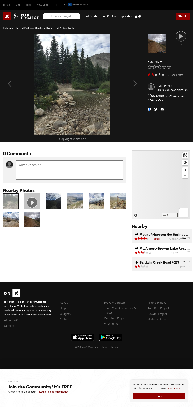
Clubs (63, 319)
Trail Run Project (158, 308)
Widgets (65, 314)
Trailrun (43, 4)
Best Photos (108, 16)
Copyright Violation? (72, 139)
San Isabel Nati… (44, 27)
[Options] (183, 212)
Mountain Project (115, 318)
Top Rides (125, 16)
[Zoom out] (185, 175)
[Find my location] (185, 162)
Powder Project (157, 314)
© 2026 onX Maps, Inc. (86, 347)
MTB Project (111, 323)
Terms (105, 347)
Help (63, 308)
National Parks (157, 319)
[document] (159, 391)
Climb (6, 4)
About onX (11, 320)
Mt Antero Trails (65, 27)
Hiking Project (157, 302)
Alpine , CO (182, 89)
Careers (9, 325)
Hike (29, 4)
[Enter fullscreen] (185, 155)
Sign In (182, 16)
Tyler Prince (164, 85)
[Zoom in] (185, 170)
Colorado (8, 27)
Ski (57, 4)
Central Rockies (24, 27)
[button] (149, 109)
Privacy (114, 347)
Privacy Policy (173, 388)
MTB (18, 4)
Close (159, 396)
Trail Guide (90, 16)
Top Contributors (114, 302)
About (64, 302)
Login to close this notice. (54, 391)
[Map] (161, 185)
